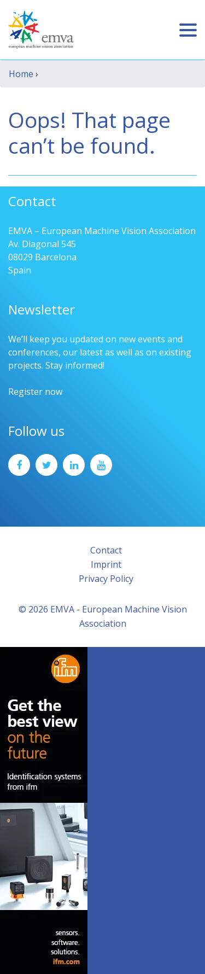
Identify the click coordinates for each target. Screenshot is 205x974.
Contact (106, 550)
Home (21, 74)
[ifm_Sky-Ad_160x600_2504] (43, 810)
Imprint (106, 564)
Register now (35, 392)
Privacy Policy (106, 579)
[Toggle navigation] (188, 30)
